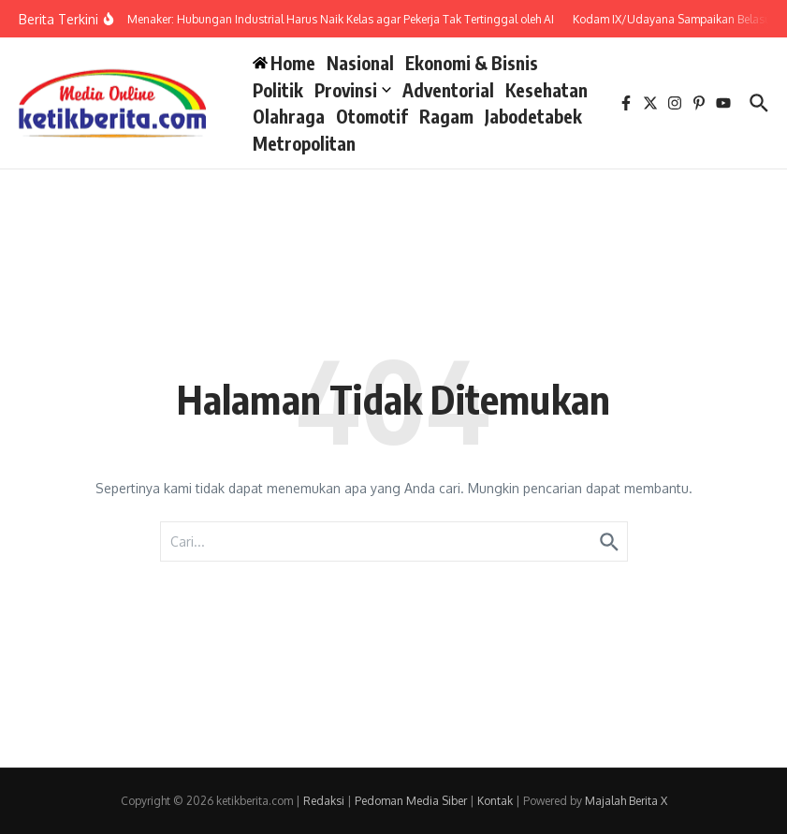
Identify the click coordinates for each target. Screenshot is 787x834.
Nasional (360, 62)
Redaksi (323, 801)
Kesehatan (546, 90)
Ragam (446, 116)
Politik (278, 90)
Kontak (495, 801)
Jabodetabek (533, 116)
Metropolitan (304, 143)
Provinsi (352, 90)
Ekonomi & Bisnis (471, 62)
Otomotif (372, 116)
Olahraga (289, 116)
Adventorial (448, 90)
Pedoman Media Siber (411, 801)
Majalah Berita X (626, 801)
